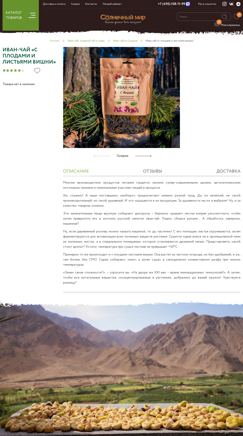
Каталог (54, 41)
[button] (143, 156)
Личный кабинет (112, 4)
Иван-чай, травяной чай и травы (86, 41)
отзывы (152, 171)
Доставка (228, 171)
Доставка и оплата (54, 4)
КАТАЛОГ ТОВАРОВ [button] (20, 15)
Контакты (91, 4)
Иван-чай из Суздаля (125, 41)
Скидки (75, 4)
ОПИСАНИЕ (76, 171)
